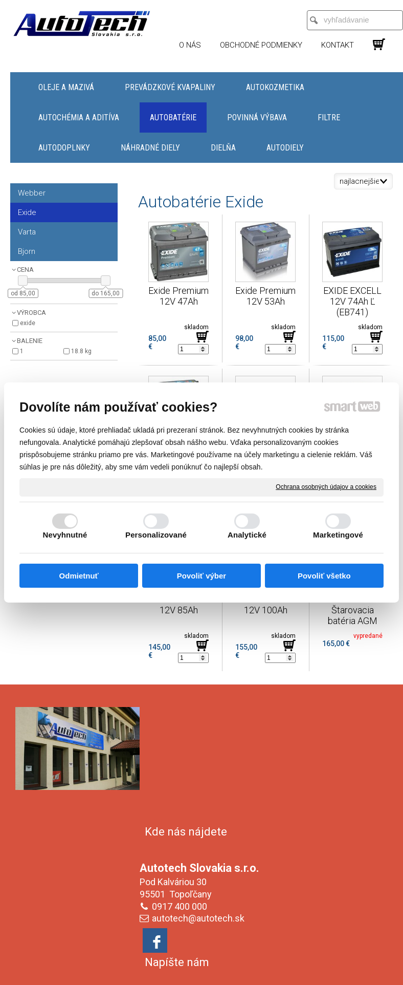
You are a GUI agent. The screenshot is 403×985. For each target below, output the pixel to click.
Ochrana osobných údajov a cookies (326, 486)
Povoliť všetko (324, 575)
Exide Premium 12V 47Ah (179, 296)
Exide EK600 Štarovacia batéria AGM (353, 610)
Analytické (247, 534)
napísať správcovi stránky (216, 962)
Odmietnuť (79, 575)
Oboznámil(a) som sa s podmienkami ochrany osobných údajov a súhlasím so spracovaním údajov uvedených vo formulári (330, 890)
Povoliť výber (201, 575)
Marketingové (338, 534)
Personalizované (156, 534)
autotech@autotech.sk (200, 800)
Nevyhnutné (65, 534)
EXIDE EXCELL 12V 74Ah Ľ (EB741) (353, 301)
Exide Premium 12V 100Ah (266, 604)
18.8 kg (81, 351)
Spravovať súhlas (201, 970)
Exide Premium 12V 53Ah (266, 296)
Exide (27, 323)
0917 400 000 (181, 788)
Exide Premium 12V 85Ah (179, 604)
